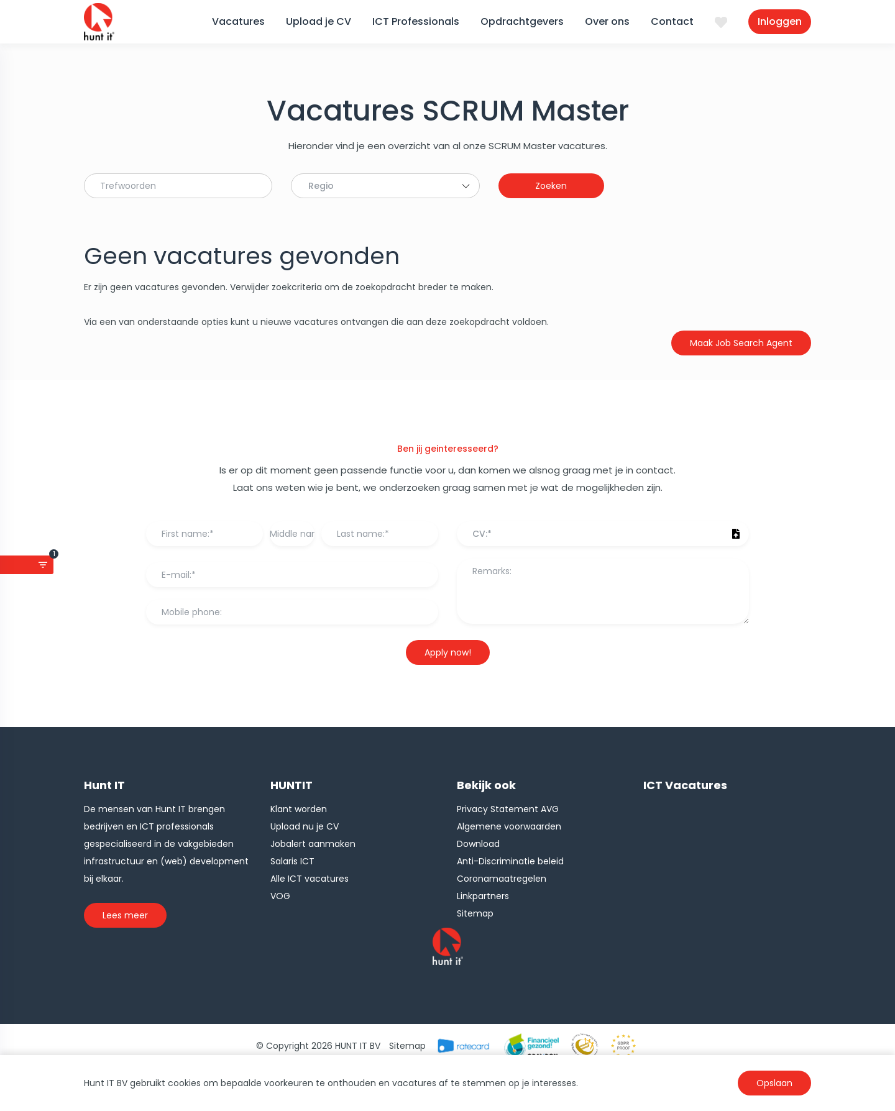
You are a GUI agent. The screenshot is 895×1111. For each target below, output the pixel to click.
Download (478, 844)
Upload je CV (318, 21)
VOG (280, 896)
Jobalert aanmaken (313, 844)
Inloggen (780, 21)
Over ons (607, 21)
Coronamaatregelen (501, 878)
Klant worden (298, 809)
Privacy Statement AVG (508, 809)
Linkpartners (483, 896)
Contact (672, 21)
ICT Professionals (415, 21)
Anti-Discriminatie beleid (510, 861)
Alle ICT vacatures (309, 878)
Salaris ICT (292, 861)
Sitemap (475, 913)
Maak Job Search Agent (741, 343)
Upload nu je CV (304, 826)
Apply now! (448, 652)
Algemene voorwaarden (509, 826)
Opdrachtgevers (522, 21)
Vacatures (238, 21)
